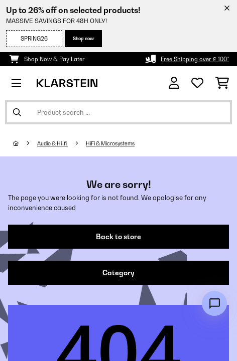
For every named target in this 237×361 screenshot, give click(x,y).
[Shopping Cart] (222, 83)
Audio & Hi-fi (52, 143)
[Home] (25, 143)
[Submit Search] (17, 112)
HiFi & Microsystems (110, 143)
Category (118, 273)
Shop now (83, 38)
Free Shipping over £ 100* (195, 59)
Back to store (118, 237)
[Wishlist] (197, 83)
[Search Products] (118, 112)
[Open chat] (214, 303)
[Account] (174, 83)
